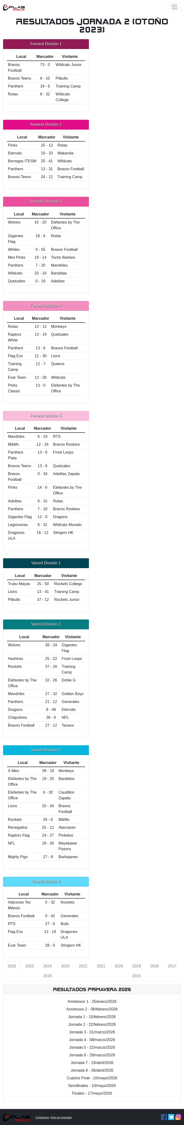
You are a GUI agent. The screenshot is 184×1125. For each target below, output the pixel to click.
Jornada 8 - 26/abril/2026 (92, 1070)
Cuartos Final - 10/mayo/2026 (92, 1078)
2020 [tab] (119, 966)
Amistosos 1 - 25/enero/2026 (92, 1001)
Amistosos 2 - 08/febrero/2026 (92, 1009)
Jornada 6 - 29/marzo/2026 (92, 1055)
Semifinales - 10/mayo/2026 (92, 1086)
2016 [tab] (47, 976)
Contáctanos (42, 1117)
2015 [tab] (136, 976)
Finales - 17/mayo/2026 (92, 1093)
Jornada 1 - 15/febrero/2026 (92, 1017)
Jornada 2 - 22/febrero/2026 (92, 1024)
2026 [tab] (11, 966)
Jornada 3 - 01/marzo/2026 (92, 1032)
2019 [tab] (136, 966)
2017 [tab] (172, 966)
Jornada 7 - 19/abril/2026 (92, 1063)
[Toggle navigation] (174, 7)
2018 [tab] (154, 966)
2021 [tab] (101, 966)
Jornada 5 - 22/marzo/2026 (92, 1047)
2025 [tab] (29, 966)
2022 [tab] (83, 966)
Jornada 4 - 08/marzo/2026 (92, 1040)
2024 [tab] (47, 966)
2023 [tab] (65, 966)
